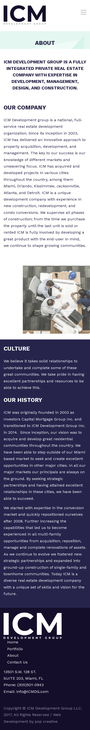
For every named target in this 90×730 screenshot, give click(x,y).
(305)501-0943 (30, 685)
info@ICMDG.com (31, 691)
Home (12, 642)
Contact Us (17, 662)
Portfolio (15, 649)
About (12, 655)
